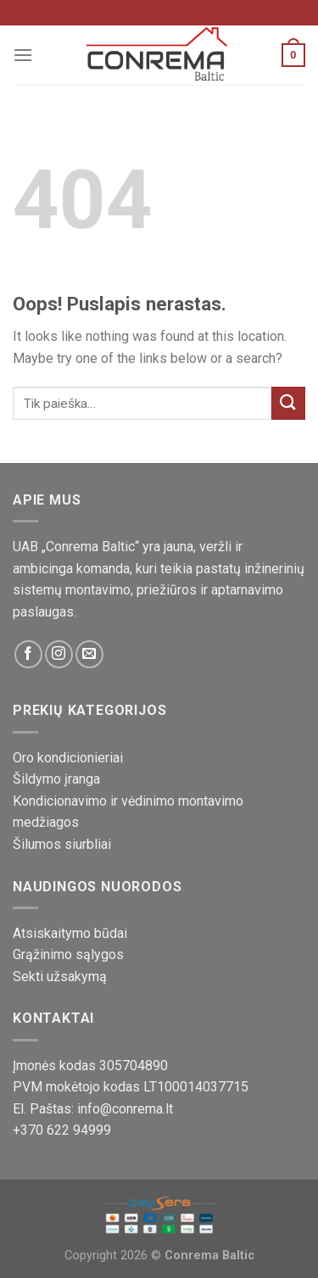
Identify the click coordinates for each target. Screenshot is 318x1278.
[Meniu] (23, 54)
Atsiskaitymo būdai (70, 933)
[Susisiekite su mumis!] (89, 654)
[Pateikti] (288, 403)
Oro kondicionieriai (68, 758)
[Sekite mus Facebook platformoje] (28, 654)
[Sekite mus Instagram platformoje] (59, 654)
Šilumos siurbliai (62, 844)
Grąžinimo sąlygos (68, 954)
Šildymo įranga (56, 779)
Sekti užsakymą (60, 976)
